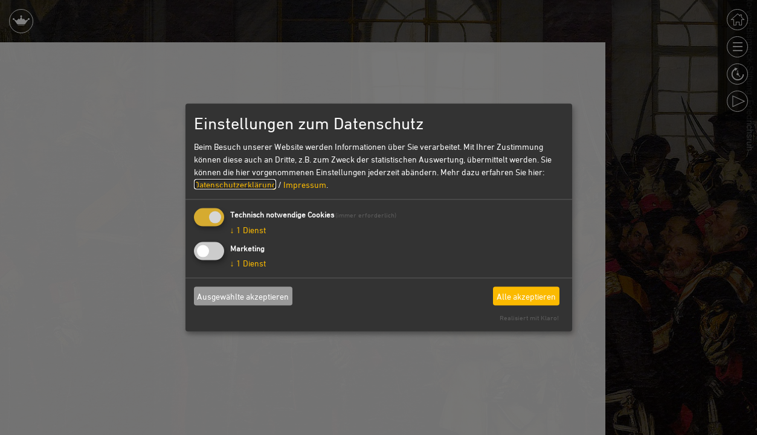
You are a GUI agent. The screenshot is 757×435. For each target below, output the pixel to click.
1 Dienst (248, 230)
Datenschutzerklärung (235, 184)
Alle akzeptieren (526, 296)
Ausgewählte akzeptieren (243, 296)
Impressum (304, 184)
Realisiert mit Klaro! (529, 317)
